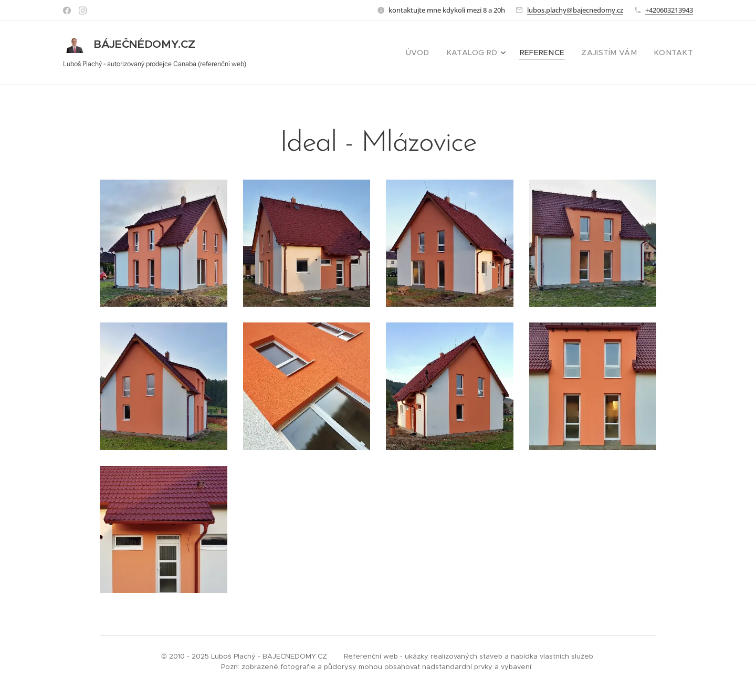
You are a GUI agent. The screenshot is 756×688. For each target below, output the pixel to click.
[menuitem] (438, 53)
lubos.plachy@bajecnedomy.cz (575, 10)
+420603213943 (669, 10)
